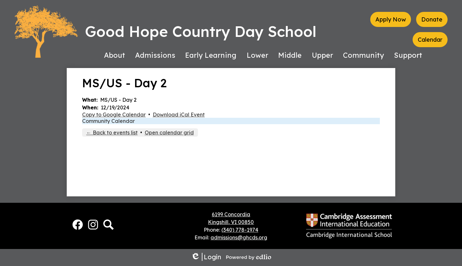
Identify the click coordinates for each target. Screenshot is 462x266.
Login (206, 257)
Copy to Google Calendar (114, 114)
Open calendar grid (169, 132)
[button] (114, 55)
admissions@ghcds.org (238, 237)
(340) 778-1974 (239, 230)
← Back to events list (112, 132)
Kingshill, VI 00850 (231, 222)
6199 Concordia (231, 214)
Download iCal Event (179, 114)
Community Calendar (108, 121)
